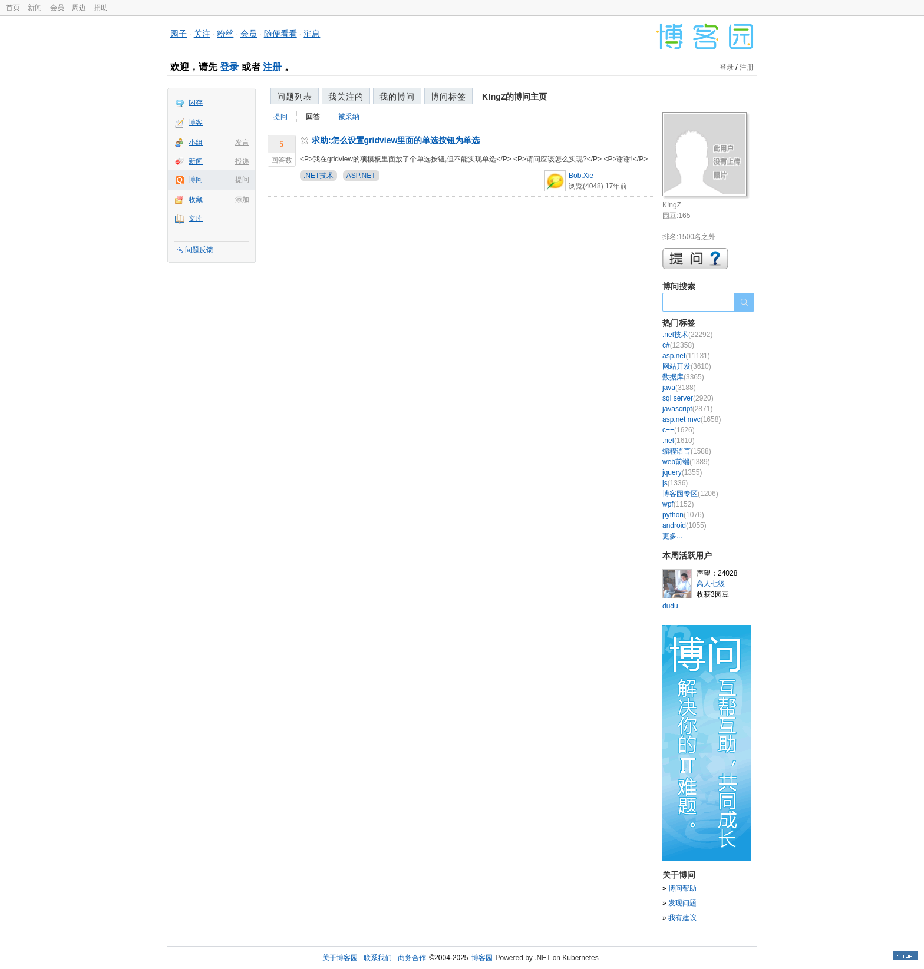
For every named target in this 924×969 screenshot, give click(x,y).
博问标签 (448, 96)
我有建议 (682, 918)
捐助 (101, 8)
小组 (196, 142)
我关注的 (346, 96)
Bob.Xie (581, 175)
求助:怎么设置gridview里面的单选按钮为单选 (396, 140)
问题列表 (294, 96)
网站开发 (686, 366)
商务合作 (412, 958)
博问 (196, 180)
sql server (688, 398)
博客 (196, 122)
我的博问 (397, 96)
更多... (672, 536)
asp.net (686, 356)
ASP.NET (361, 175)
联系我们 (378, 958)
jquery (682, 472)
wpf (678, 504)
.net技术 (687, 334)
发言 (242, 142)
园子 (178, 33)
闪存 (196, 102)
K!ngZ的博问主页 (514, 96)
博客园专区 (690, 494)
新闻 (35, 8)
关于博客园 (340, 958)
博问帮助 (682, 888)
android (684, 525)
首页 (13, 8)
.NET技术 (318, 175)
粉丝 (225, 33)
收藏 (196, 200)
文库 (196, 218)
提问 (242, 180)
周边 (79, 8)
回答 (313, 117)
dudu (670, 606)
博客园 (482, 958)
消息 (311, 33)
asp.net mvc (691, 419)
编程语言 (686, 451)
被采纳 (348, 117)
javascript (687, 409)
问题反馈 (199, 250)
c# (678, 345)
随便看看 (280, 33)
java (679, 387)
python (683, 515)
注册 (272, 67)
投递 (242, 161)
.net (678, 440)
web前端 (686, 462)
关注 (202, 33)
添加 (242, 200)
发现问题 (682, 903)
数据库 (683, 377)
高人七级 (711, 584)
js (675, 483)
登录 (229, 67)
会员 (57, 8)
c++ (678, 430)
